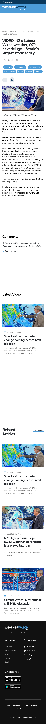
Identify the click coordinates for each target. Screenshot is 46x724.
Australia (8, 67)
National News (35, 67)
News (11, 31)
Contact (34, 706)
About (25, 706)
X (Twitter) (29, 651)
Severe (29, 71)
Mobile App (21, 708)
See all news (38, 431)
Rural (20, 71)
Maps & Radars (10, 650)
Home (4, 31)
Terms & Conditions (13, 706)
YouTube (28, 659)
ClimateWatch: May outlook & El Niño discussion (22, 602)
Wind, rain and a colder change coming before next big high (22, 340)
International (20, 67)
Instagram (29, 655)
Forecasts (8, 646)
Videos (7, 658)
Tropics (38, 71)
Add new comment (12, 251)
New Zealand (9, 71)
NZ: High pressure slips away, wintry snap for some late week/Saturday (22, 541)
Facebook (29, 647)
